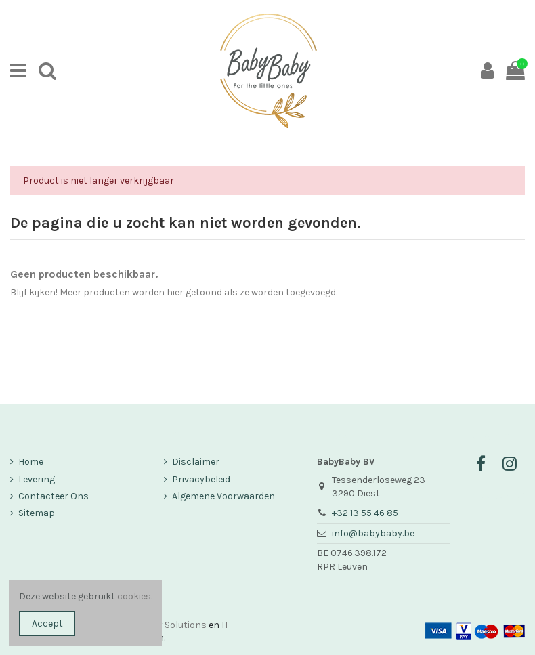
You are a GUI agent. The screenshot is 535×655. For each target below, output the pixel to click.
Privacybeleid (201, 479)
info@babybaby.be (373, 533)
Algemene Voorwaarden (223, 496)
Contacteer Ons (53, 496)
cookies (134, 596)
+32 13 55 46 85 (365, 513)
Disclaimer (195, 461)
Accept (47, 623)
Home (30, 461)
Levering (36, 479)
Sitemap (36, 513)
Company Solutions (163, 625)
